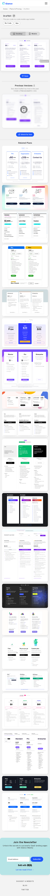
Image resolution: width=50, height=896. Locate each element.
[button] (46, 3)
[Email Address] (18, 859)
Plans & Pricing (16, 9)
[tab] (18, 34)
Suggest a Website (25, 881)
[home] (7, 3)
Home (5, 9)
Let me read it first (25, 870)
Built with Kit (25, 865)
